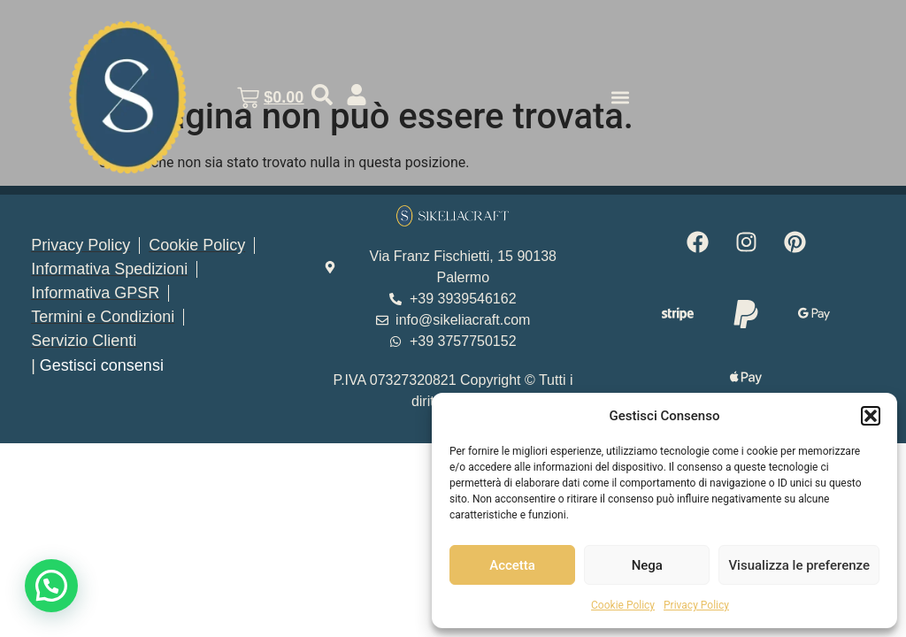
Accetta (512, 565)
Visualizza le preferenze (799, 565)
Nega (647, 565)
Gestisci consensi (102, 365)
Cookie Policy (623, 605)
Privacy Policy (696, 605)
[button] (870, 416)
